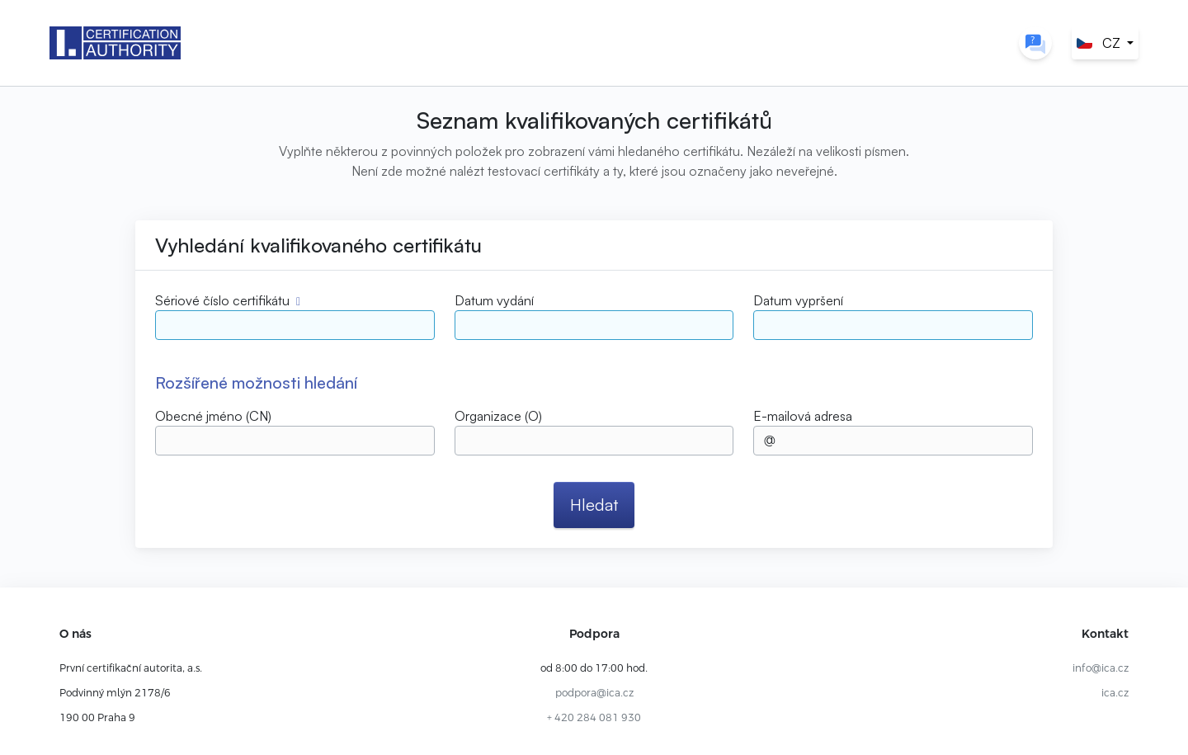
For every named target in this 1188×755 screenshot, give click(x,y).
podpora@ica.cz (594, 693)
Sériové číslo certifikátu (222, 300)
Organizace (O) (498, 416)
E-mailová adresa (802, 416)
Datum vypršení (798, 300)
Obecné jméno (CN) (213, 416)
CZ (1098, 43)
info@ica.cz (1100, 668)
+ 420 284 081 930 (594, 718)
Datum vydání (494, 300)
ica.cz (1115, 693)
